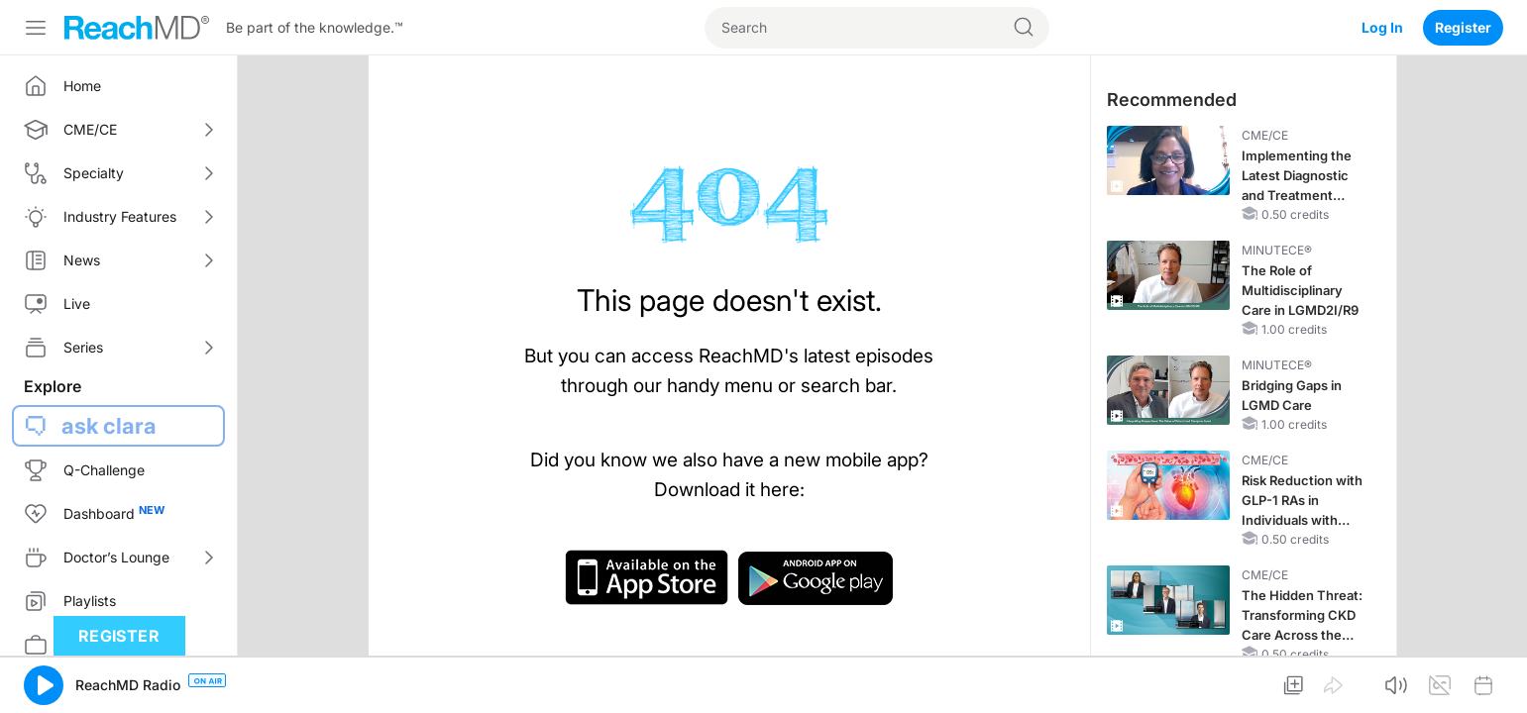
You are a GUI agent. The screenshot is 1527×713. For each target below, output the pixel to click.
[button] (43, 685)
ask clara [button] (109, 426)
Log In (1382, 27)
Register (1463, 27)
